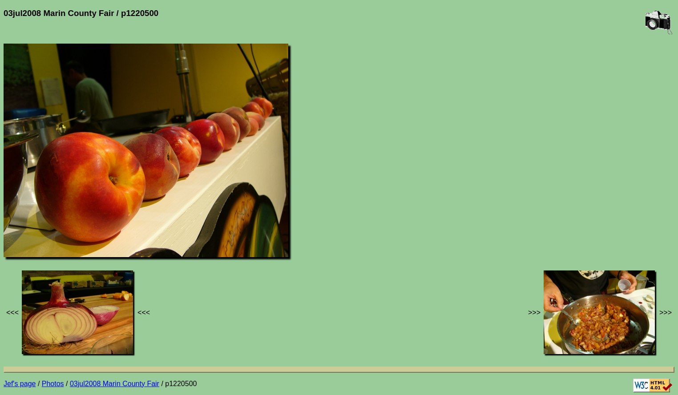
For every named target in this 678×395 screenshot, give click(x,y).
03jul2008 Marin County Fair (114, 383)
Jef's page (20, 383)
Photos (53, 383)
